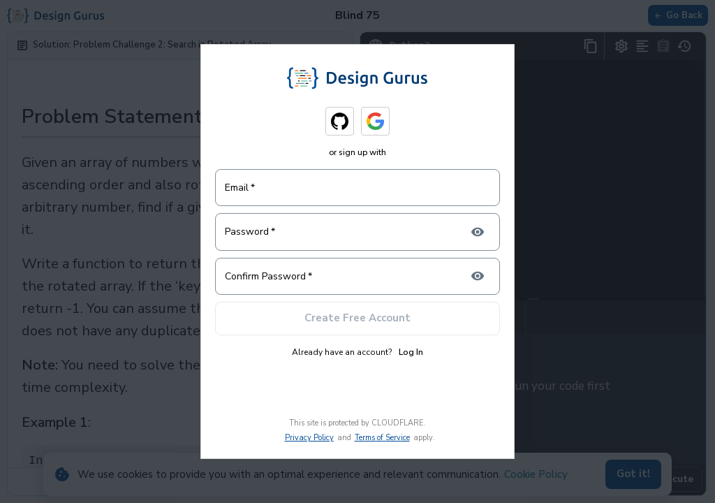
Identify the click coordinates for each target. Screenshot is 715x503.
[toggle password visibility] (477, 232)
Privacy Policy (309, 437)
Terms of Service (382, 437)
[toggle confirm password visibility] (477, 276)
